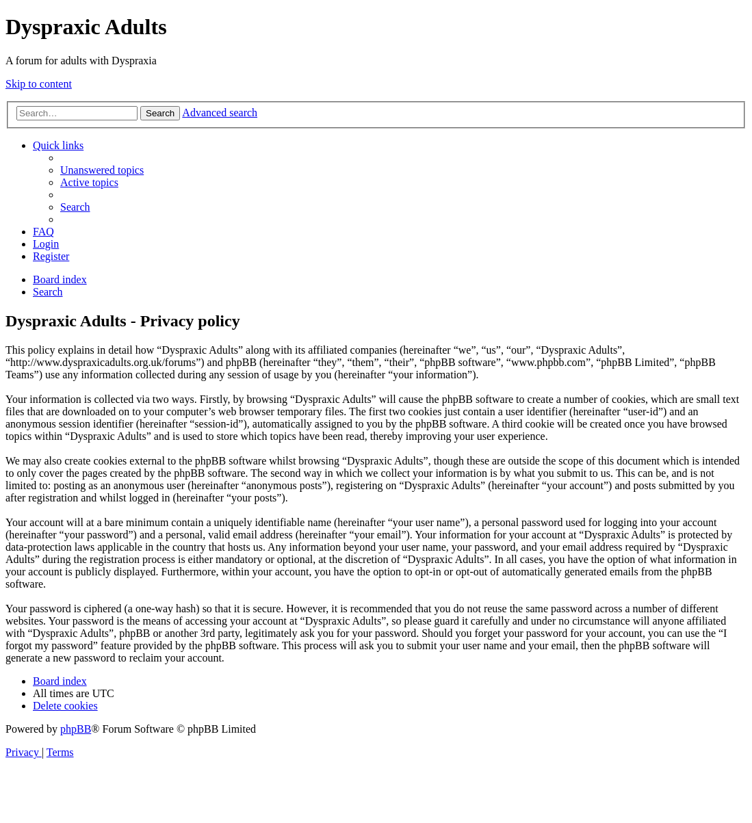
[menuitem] (102, 170)
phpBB (75, 729)
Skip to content (38, 84)
